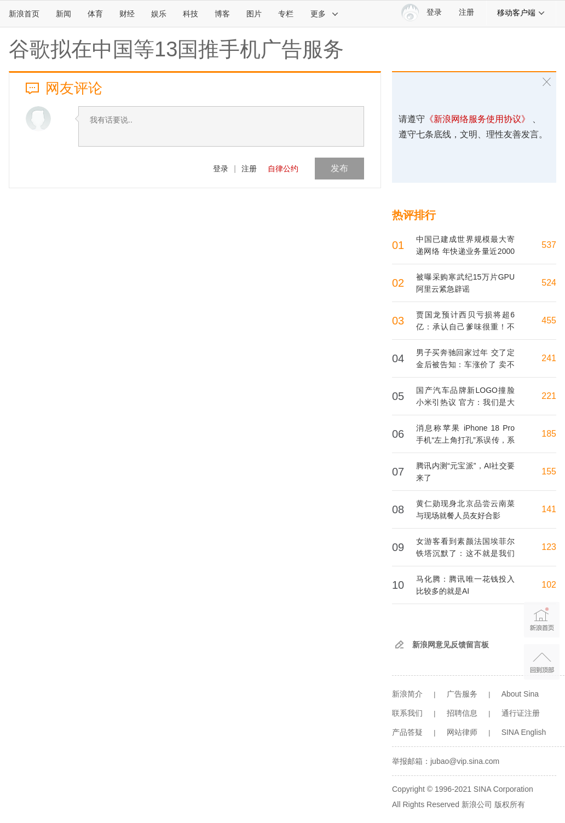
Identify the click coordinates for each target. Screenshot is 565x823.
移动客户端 (521, 12)
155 (548, 471)
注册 (466, 12)
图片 (254, 13)
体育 (95, 13)
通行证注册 (520, 713)
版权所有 (509, 804)
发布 (339, 168)
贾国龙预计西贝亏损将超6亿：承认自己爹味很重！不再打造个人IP (465, 326)
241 (548, 358)
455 (548, 320)
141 (548, 509)
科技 (190, 13)
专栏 (285, 13)
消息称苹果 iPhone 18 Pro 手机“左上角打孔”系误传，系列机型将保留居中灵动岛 (465, 440)
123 (548, 547)
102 (548, 584)
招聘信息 (462, 713)
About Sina (520, 693)
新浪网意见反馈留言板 (450, 644)
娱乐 (158, 13)
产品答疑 (407, 732)
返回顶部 (542, 662)
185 (548, 433)
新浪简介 (407, 693)
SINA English (523, 732)
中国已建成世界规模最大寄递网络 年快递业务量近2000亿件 (465, 251)
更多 (324, 13)
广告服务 (462, 693)
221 (548, 396)
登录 (220, 168)
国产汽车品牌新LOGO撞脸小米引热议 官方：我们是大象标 (465, 402)
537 (548, 245)
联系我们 (407, 713)
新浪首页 (24, 13)
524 (548, 282)
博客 (222, 13)
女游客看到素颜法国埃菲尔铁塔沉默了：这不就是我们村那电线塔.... (465, 553)
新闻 (63, 13)
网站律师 (462, 732)
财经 (127, 13)
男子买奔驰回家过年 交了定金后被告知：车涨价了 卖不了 (465, 364)
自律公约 (283, 168)
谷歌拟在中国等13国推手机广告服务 (176, 49)
